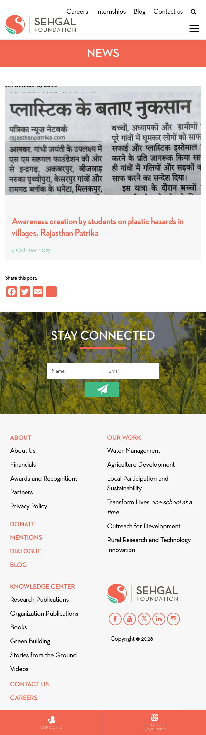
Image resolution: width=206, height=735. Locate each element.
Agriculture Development (141, 464)
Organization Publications (44, 613)
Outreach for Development (143, 526)
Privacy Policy (28, 506)
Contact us (168, 11)
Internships (111, 11)
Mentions (26, 537)
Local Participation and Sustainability (137, 483)
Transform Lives (149, 507)
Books (18, 627)
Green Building (30, 641)
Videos (19, 669)
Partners (21, 492)
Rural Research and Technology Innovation (149, 545)
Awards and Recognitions (43, 478)
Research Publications (39, 599)
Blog (139, 11)
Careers (77, 11)
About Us (22, 450)
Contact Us (29, 684)
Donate (22, 524)
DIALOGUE (25, 551)
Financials (23, 464)
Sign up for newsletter (155, 723)
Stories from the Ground (43, 655)
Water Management (133, 450)
